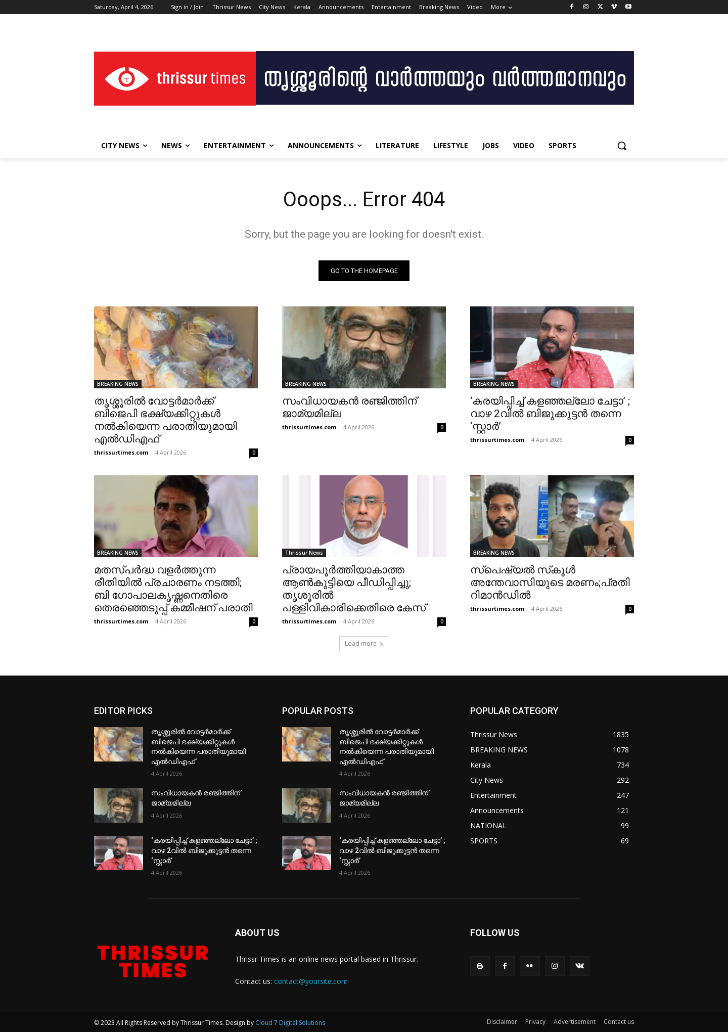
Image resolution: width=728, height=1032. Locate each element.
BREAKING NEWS (118, 383)
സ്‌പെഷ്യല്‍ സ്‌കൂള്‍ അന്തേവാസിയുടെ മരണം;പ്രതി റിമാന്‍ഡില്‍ (550, 582)
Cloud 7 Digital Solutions (290, 1022)
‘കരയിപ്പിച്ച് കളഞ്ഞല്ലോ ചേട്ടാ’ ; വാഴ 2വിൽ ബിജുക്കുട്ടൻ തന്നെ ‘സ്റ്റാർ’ (550, 413)
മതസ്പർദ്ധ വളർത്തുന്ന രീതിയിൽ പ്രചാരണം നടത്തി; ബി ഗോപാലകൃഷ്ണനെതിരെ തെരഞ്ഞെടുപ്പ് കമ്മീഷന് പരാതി (173, 589)
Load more (364, 643)
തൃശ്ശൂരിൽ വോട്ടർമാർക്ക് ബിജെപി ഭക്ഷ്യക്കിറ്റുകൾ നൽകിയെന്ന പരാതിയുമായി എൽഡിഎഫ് (165, 420)
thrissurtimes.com (121, 452)
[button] (622, 145)
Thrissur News (304, 552)
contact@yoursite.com (311, 981)
